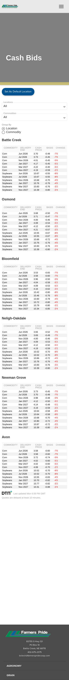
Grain (11, 675)
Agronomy (14, 665)
